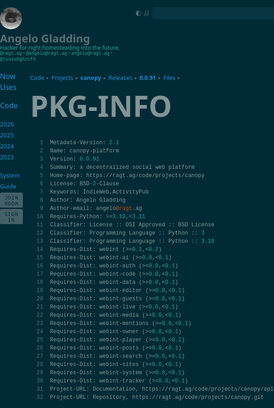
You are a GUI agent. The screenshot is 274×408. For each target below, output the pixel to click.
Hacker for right (20, 48)
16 (40, 265)
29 (40, 372)
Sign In (12, 216)
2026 (7, 124)
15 (40, 257)
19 (40, 290)
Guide (8, 186)
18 (40, 282)
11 (40, 224)
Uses (8, 87)
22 (40, 315)
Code (37, 77)
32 (40, 397)
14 (40, 249)
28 (40, 364)
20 (40, 298)
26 (40, 347)
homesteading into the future (80, 48)
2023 (7, 156)
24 (40, 331)
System (10, 175)
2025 (7, 135)
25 (40, 339)
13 (40, 241)
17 (40, 273)
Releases (120, 77)
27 (40, 356)
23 (40, 323)
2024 (7, 145)
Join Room (12, 200)
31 (40, 388)
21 (40, 306)
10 (40, 216)
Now (8, 76)
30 (40, 380)
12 (40, 232)
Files (169, 77)
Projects (63, 77)
